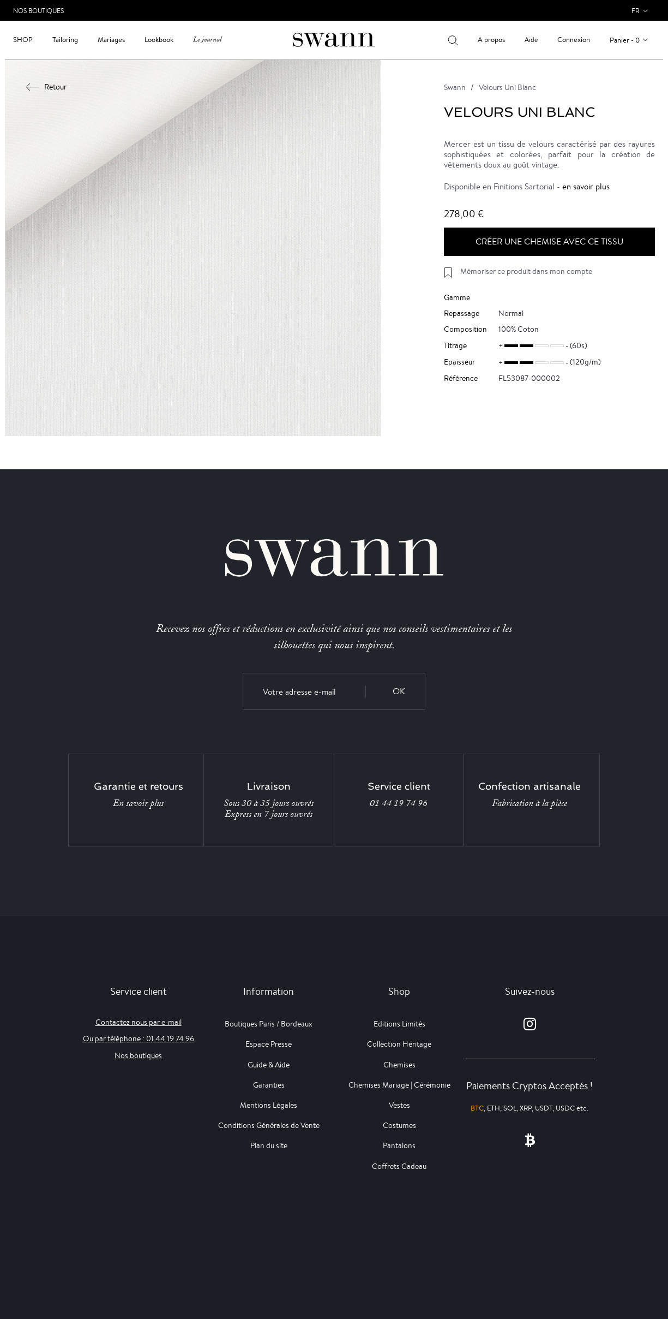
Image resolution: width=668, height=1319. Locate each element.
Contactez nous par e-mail (138, 1022)
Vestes (399, 1105)
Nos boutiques (138, 1055)
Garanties (269, 1085)
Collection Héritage (399, 1044)
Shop (23, 39)
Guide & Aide (269, 1065)
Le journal (207, 39)
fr (635, 11)
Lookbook (159, 39)
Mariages (111, 39)
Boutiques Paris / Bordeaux (268, 1024)
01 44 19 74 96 (399, 803)
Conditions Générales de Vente (269, 1125)
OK (399, 691)
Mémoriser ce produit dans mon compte (526, 271)
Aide (531, 39)
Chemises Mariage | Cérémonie (399, 1085)
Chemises (399, 1065)
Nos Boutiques (38, 11)
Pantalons (399, 1145)
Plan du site (268, 1145)
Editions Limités (399, 1024)
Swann (455, 87)
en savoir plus (586, 186)
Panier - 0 (625, 40)
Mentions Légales (268, 1105)
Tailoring (65, 39)
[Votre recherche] (453, 39)
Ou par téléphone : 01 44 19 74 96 (138, 1038)
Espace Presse (268, 1044)
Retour (47, 87)
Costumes (399, 1125)
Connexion (573, 39)
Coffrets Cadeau (399, 1166)
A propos (491, 39)
